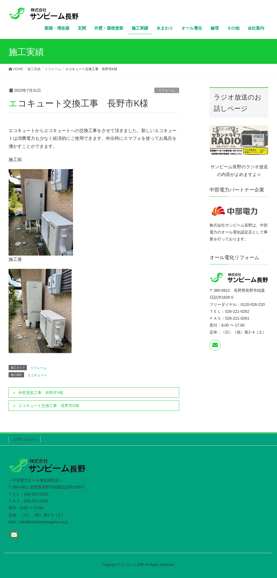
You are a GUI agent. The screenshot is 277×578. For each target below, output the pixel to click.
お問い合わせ (24, 439)
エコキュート (37, 375)
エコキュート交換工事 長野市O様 (48, 405)
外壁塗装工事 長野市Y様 (40, 392)
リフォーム (166, 90)
